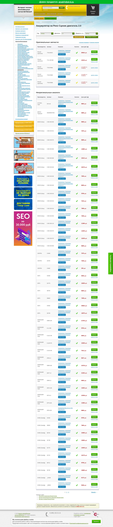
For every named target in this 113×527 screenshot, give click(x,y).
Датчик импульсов (22, 47)
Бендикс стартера (22, 61)
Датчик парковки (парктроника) (25, 56)
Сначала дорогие (94, 42)
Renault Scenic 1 (20, 122)
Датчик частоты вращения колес (25, 68)
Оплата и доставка (40, 13)
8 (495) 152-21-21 (74, 6)
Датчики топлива (22, 74)
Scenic (55, 21)
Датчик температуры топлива (25, 106)
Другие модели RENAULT (22, 133)
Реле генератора (22, 113)
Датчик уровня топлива (23, 93)
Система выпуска (20, 26)
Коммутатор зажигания (23, 60)
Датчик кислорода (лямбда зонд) (25, 49)
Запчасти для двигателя (21, 28)
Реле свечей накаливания (24, 96)
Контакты (60, 13)
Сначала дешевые (84, 42)
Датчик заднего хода (22, 67)
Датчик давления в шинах (24, 91)
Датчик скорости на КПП (23, 52)
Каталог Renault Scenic (23, 23)
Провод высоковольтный (23, 65)
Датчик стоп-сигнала (22, 78)
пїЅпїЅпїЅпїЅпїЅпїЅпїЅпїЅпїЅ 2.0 (66, 21)
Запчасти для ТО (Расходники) (23, 39)
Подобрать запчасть (50, 18)
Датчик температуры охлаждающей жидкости (23, 54)
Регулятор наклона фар (23, 95)
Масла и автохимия (20, 33)
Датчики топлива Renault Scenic (46, 499)
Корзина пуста (92, 9)
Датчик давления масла (23, 50)
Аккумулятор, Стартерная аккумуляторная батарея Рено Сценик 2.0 (65, 102)
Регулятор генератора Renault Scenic (48, 496)
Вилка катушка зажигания (24, 88)
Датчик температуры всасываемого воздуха (23, 46)
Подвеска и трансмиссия (21, 35)
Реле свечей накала (22, 99)
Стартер (20, 66)
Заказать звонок (39, 18)
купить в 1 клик (94, 54)
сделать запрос (94, 67)
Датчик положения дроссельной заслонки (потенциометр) (25, 58)
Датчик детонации (22, 51)
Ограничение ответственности (22, 516)
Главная (38, 21)
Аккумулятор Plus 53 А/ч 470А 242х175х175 (65, 409)
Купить (94, 51)
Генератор (20, 44)
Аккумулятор (21, 69)
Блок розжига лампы (23, 104)
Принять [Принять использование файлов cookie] (96, 521)
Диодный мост (21, 111)
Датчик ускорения (22, 94)
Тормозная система (20, 37)
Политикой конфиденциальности (78, 523)
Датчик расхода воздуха (23, 110)
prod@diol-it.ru (66, 2)
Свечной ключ (21, 102)
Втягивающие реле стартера (24, 63)
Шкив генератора (22, 82)
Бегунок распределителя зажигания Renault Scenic (51, 497)
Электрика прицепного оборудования (23, 115)
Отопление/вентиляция (21, 119)
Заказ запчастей (51, 13)
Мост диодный (21, 98)
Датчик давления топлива (24, 112)
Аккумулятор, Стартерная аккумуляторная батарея (64, 51)
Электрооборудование (21, 41)
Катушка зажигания (22, 62)
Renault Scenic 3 (20, 130)
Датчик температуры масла (24, 105)
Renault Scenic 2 (20, 126)
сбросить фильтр (79, 37)
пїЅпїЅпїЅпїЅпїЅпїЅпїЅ (47, 21)
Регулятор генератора (23, 71)
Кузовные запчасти (20, 31)
